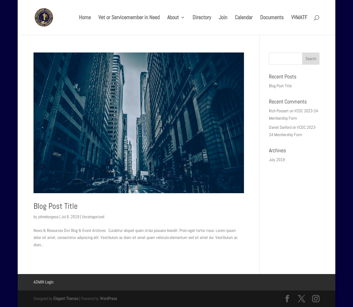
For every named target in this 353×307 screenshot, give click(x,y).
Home (85, 18)
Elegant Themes (65, 298)
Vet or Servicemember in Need (129, 18)
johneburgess (48, 216)
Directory (201, 18)
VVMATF (299, 18)
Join (223, 18)
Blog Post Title (56, 206)
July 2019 (277, 159)
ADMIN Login (43, 282)
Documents (272, 18)
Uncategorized (93, 216)
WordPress (108, 298)
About (173, 18)
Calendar (243, 18)
